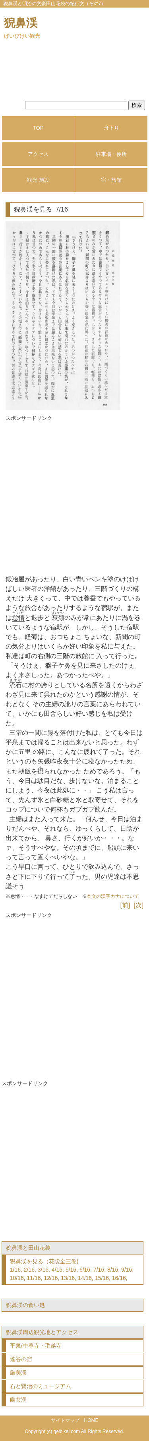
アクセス (38, 154)
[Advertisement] (74, 497)
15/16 (102, 1278)
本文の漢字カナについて (113, 896)
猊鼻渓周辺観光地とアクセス (42, 1332)
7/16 (98, 1269)
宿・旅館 (111, 180)
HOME (91, 1420)
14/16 (85, 1278)
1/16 (15, 1269)
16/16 (119, 1278)
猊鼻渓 (22, 28)
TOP (38, 128)
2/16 (29, 1269)
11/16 (34, 1278)
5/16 (71, 1269)
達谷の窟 (21, 1359)
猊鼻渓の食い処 (25, 1305)
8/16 (112, 1269)
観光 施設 (38, 180)
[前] (125, 905)
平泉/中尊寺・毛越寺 (36, 1345)
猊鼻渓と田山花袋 (28, 1248)
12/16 (51, 1278)
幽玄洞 (18, 1399)
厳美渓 (18, 1372)
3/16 (43, 1269)
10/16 (17, 1278)
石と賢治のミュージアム (40, 1386)
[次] (138, 905)
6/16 (84, 1269)
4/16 (57, 1269)
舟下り (111, 128)
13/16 (68, 1278)
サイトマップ (65, 1420)
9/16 (126, 1269)
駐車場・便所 (111, 154)
